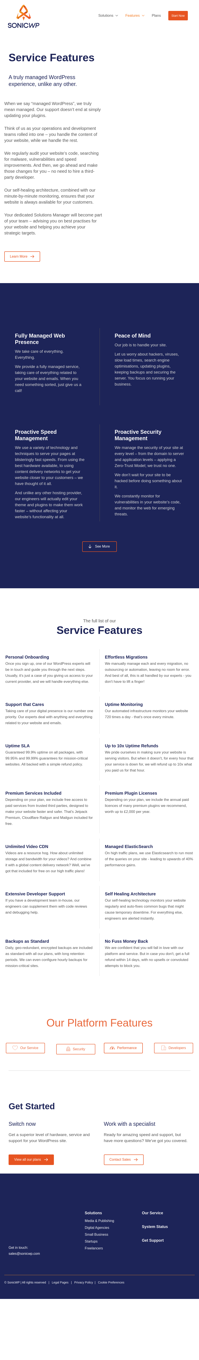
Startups (91, 1241)
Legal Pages (60, 1282)
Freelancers (94, 1248)
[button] (178, 15)
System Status (155, 1227)
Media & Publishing (99, 1221)
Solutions (93, 1213)
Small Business (96, 1234)
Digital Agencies (97, 1227)
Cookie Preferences (111, 1282)
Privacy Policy (83, 1282)
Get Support (153, 1240)
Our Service (152, 1213)
